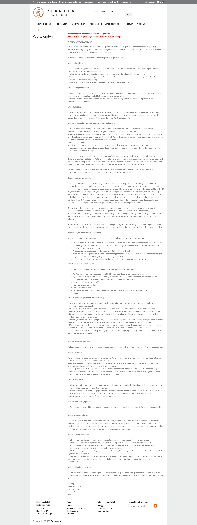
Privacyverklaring (105, 508)
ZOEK (129, 15)
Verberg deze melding (153, 2)
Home (89, 11)
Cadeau (141, 23)
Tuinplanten (61, 23)
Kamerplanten (43, 23)
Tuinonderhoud (111, 23)
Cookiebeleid (72, 511)
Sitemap (70, 513)
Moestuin (128, 23)
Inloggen (96, 11)
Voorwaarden (103, 511)
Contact (110, 11)
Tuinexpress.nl (56, 521)
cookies (128, 2)
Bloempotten (78, 23)
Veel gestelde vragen (76, 508)
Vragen (103, 11)
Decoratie (94, 23)
